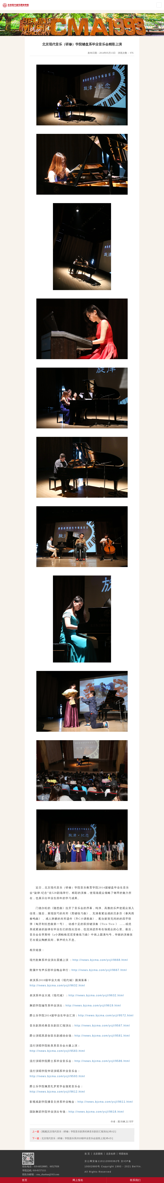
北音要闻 (98, 1153)
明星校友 (123, 1153)
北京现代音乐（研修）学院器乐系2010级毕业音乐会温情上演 (73, 1138)
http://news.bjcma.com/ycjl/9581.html (102, 1035)
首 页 (87, 1153)
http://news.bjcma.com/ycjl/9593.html (57, 1076)
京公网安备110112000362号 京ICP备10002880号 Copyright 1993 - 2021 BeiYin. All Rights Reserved (113, 1166)
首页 (24, 1180)
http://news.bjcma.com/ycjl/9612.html (57, 1091)
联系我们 (135, 1180)
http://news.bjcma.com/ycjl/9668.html (100, 960)
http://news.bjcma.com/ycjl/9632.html (57, 985)
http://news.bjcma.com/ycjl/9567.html (102, 1025)
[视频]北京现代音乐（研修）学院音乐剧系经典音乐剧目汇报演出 (74, 1131)
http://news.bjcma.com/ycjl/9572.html (105, 1015)
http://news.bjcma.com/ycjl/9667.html (99, 970)
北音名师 (110, 1153)
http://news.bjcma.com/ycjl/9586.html (102, 1061)
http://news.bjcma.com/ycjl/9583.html (57, 1050)
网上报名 (78, 1180)
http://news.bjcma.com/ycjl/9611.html (105, 1101)
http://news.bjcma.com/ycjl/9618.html (96, 1111)
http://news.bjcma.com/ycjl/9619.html (93, 1005)
